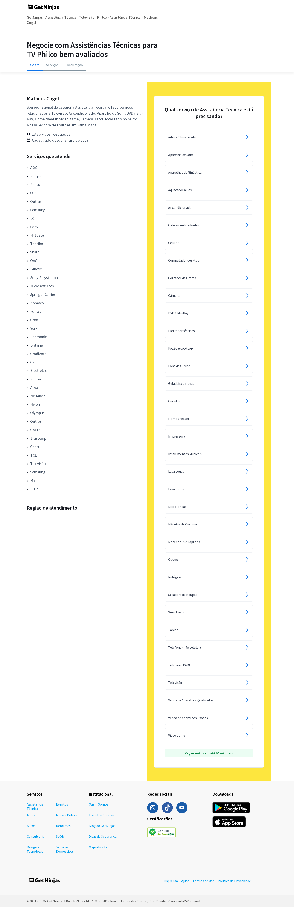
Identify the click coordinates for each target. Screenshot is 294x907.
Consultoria (35, 836)
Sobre (34, 65)
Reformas (63, 826)
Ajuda (185, 881)
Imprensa (171, 881)
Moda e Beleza (66, 815)
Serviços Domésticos (65, 849)
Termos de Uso (203, 881)
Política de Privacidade (234, 881)
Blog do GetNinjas (102, 826)
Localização (74, 65)
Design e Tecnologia (35, 849)
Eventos (62, 804)
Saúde (60, 836)
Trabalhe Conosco (102, 815)
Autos (31, 826)
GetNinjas (35, 17)
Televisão (86, 17)
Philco (102, 17)
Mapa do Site (98, 847)
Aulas (31, 815)
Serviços (52, 65)
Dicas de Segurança (103, 836)
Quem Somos (98, 804)
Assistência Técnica (60, 17)
